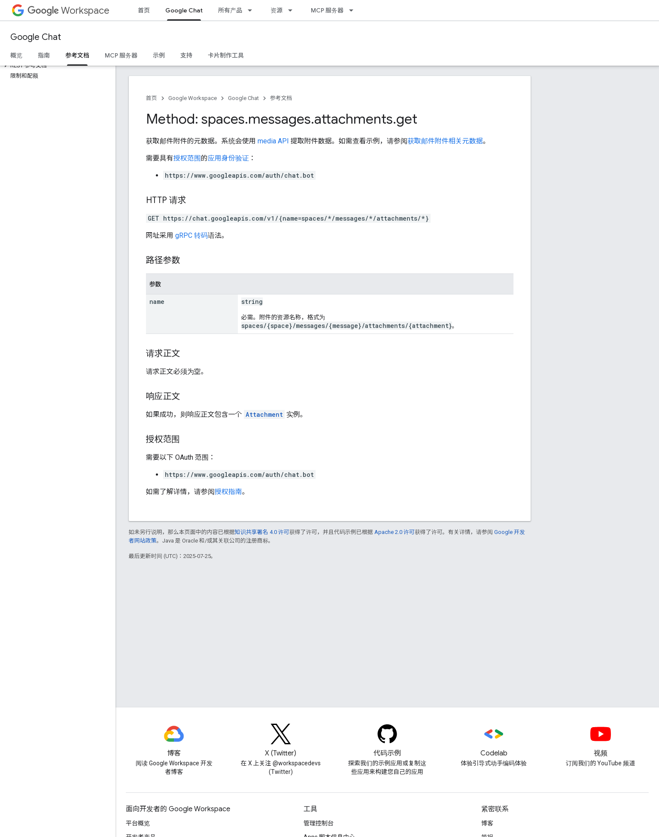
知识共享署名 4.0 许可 (262, 532)
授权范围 (187, 158)
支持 (186, 55)
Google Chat (35, 37)
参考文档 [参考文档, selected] (77, 55)
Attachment (264, 414)
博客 (487, 823)
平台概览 (138, 823)
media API (273, 141)
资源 (276, 10)
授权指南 (228, 492)
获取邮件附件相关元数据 (445, 141)
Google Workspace (192, 98)
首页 (144, 10)
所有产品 (230, 10)
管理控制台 (319, 823)
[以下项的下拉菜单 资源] (292, 10)
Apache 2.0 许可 (394, 532)
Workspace (68, 10)
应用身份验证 (228, 158)
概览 (16, 55)
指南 (44, 55)
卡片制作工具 (226, 55)
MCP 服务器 (327, 10)
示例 (159, 55)
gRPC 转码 (191, 235)
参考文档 (281, 98)
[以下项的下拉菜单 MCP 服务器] (353, 10)
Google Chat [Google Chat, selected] (184, 10)
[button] (56, 66)
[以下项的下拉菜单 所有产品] (252, 10)
